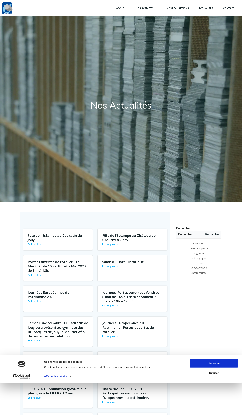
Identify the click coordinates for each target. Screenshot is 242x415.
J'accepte (214, 395)
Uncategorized (199, 267)
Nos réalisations (177, 8)
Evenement (199, 238)
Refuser (214, 405)
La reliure (199, 257)
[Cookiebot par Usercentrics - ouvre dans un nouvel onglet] (21, 408)
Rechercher (182, 223)
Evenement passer (199, 243)
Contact (228, 8)
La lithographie (199, 253)
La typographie (199, 262)
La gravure (199, 248)
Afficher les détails (55, 408)
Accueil (121, 8)
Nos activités (146, 8)
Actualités (206, 8)
